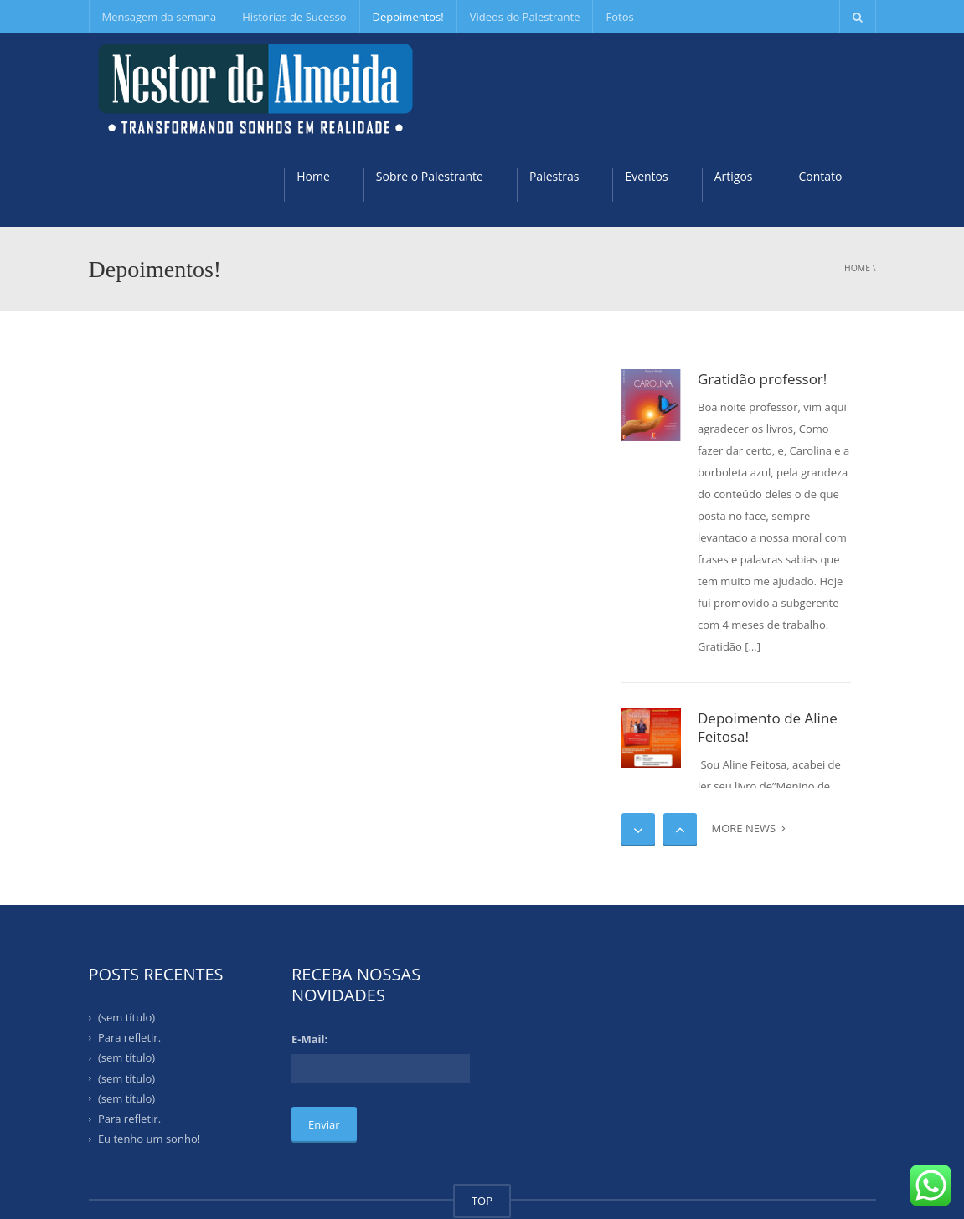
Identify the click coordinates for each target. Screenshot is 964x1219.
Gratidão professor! (762, 378)
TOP (482, 1200)
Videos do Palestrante (525, 16)
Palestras (554, 176)
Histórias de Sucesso (294, 16)
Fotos (619, 16)
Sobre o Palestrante (429, 176)
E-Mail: (309, 1039)
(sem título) (126, 1017)
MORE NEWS (749, 828)
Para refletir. (129, 1037)
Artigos (733, 176)
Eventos (646, 176)
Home (313, 176)
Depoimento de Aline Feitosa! (768, 727)
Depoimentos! (408, 16)
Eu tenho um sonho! (149, 1138)
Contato (820, 176)
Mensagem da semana (159, 16)
